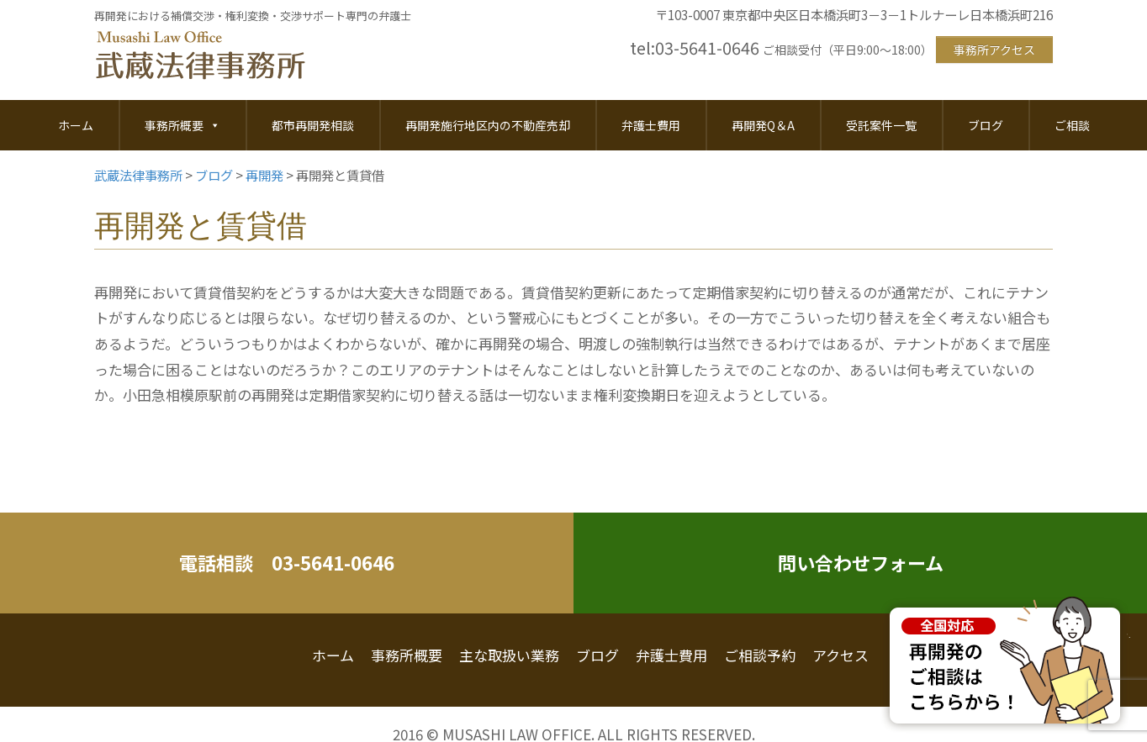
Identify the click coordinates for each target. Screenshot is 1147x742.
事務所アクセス (994, 49)
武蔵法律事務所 (200, 56)
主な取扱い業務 (509, 655)
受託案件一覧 (881, 125)
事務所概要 (182, 125)
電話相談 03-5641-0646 (286, 562)
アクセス (840, 655)
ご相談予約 (760, 655)
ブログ (985, 125)
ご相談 (1072, 125)
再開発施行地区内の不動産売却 (487, 125)
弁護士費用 (650, 125)
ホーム (75, 125)
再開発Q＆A (763, 125)
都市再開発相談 (313, 125)
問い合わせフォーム (861, 562)
